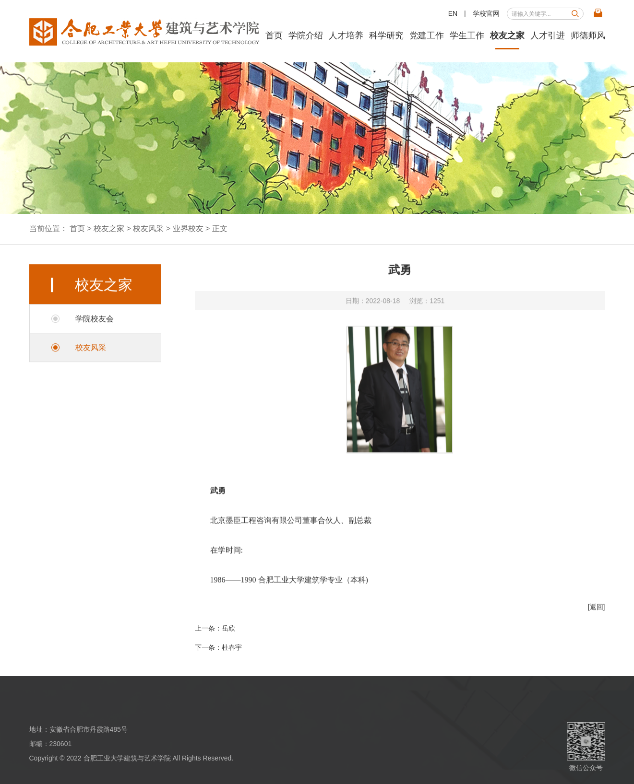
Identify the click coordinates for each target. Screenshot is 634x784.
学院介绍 (305, 35)
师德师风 (588, 35)
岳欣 (228, 628)
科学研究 (386, 35)
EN (452, 13)
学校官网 (486, 13)
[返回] (596, 614)
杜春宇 (232, 647)
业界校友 (188, 228)
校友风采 (148, 228)
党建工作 (426, 35)
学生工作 (467, 35)
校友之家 (507, 35)
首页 (274, 35)
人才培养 (346, 35)
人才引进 (547, 35)
